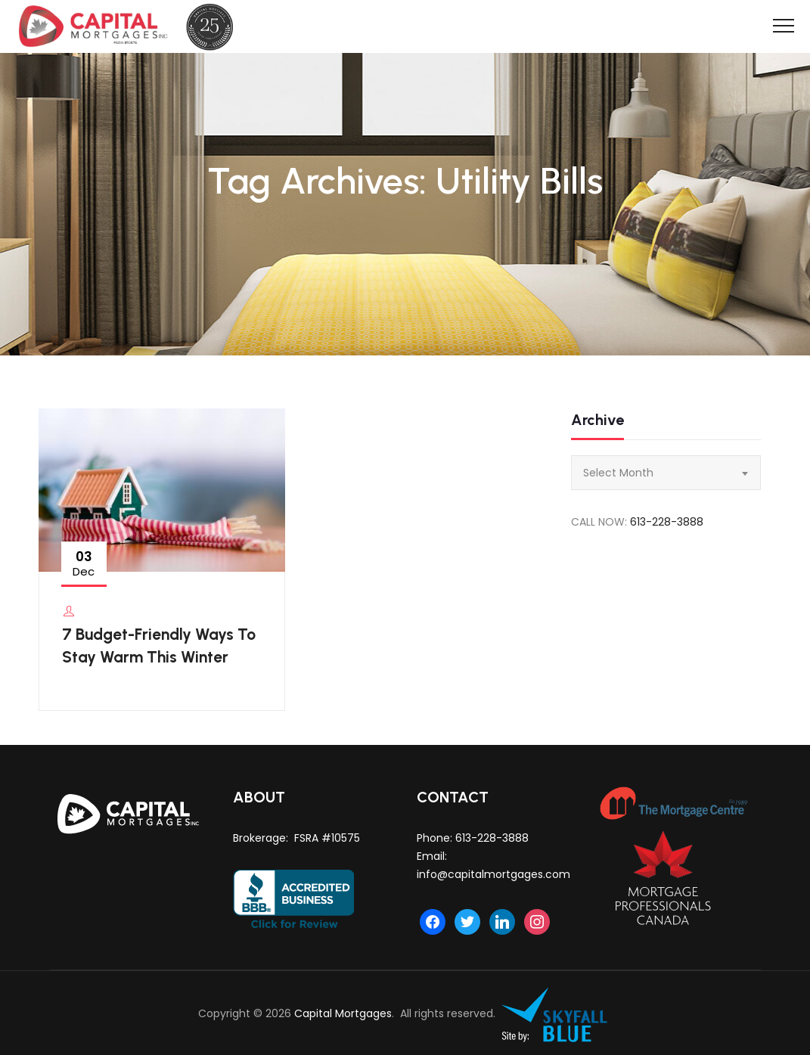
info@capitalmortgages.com (493, 874)
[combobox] (665, 472)
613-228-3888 (666, 521)
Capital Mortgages (343, 1013)
